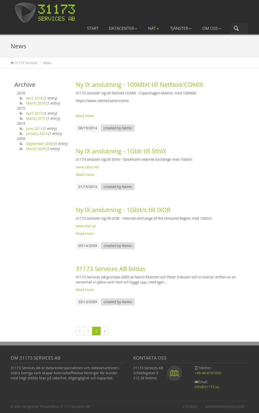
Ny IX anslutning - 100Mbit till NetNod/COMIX (139, 84)
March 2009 (36, 148)
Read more (85, 115)
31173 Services (26, 62)
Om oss (212, 28)
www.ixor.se (86, 225)
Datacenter (123, 28)
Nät (154, 28)
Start (93, 28)
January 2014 (37, 133)
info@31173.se (207, 386)
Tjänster (181, 28)
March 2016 (36, 103)
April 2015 (34, 113)
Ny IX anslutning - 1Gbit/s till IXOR (123, 209)
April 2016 (34, 98)
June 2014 (34, 128)
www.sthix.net (87, 166)
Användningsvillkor (225, 406)
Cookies (190, 406)
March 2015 (36, 118)
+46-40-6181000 (208, 372)
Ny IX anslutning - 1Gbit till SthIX (121, 151)
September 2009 (39, 143)
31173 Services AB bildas (110, 268)
